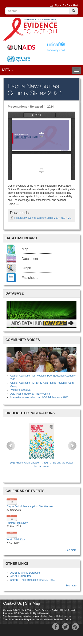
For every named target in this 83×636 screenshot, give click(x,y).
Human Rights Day (17, 522)
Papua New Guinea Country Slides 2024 (37, 217)
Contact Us (12, 603)
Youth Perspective (20, 389)
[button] (11, 445)
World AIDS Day (16, 539)
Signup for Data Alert (66, 5)
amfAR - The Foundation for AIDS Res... (32, 579)
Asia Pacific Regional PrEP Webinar (30, 393)
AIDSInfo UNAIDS (20, 576)
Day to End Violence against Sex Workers (30, 506)
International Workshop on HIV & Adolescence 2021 (39, 397)
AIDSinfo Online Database (25, 572)
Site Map (32, 603)
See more (71, 550)
